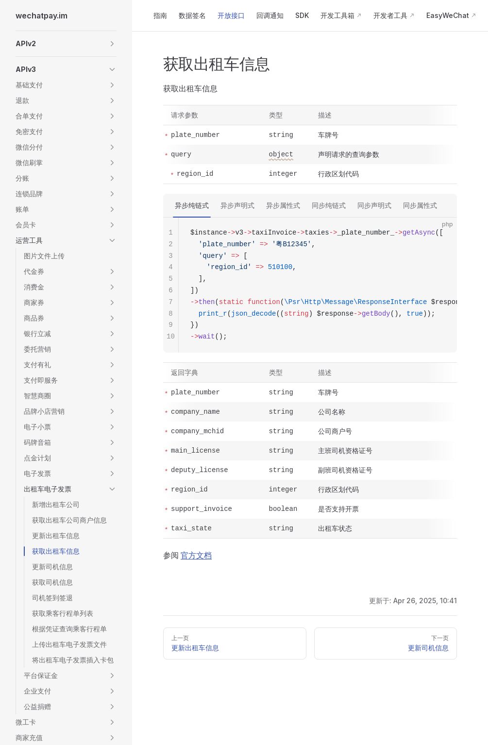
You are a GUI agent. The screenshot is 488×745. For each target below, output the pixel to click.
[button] (66, 43)
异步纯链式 (192, 205)
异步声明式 (237, 205)
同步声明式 (374, 205)
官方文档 (196, 555)
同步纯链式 (329, 205)
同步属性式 (420, 205)
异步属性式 (283, 205)
